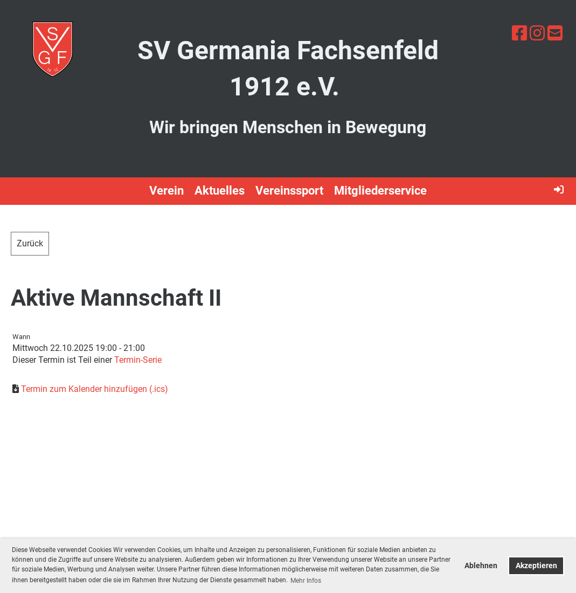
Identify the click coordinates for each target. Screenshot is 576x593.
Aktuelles (220, 190)
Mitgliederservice (380, 190)
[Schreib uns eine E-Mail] (555, 33)
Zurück (30, 243)
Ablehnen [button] (480, 565)
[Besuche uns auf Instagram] (537, 33)
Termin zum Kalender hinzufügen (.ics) (94, 389)
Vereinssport (289, 190)
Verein (166, 190)
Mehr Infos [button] (305, 580)
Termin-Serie (138, 360)
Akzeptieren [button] (536, 565)
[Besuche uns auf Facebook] (519, 33)
